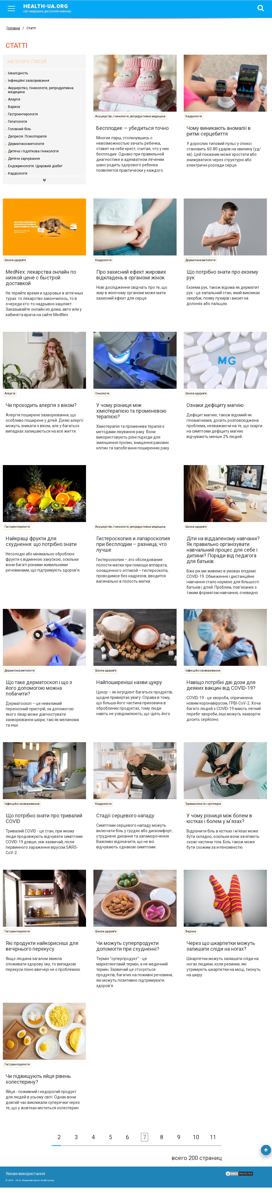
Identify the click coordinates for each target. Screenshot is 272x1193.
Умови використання (25, 1179)
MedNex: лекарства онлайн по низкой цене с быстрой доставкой (41, 277)
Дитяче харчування (24, 159)
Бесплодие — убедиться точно (131, 128)
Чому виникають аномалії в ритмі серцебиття (216, 131)
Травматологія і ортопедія (200, 809)
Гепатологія (17, 122)
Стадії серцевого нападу (124, 821)
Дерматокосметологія (26, 144)
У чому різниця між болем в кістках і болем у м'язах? (216, 824)
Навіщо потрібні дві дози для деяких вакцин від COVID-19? (218, 690)
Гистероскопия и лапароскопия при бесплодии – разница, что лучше (132, 549)
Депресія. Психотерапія (27, 136)
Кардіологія (18, 173)
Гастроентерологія (23, 114)
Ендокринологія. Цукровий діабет (35, 166)
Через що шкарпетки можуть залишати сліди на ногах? (218, 951)
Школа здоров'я (15, 260)
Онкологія (101, 398)
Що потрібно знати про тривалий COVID (33, 824)
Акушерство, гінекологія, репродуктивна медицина (41, 90)
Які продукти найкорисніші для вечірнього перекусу (42, 951)
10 (196, 1142)
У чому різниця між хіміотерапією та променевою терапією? (130, 416)
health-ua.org (51, 8)
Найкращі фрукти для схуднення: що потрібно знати (41, 546)
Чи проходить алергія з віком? (41, 411)
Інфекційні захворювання (29, 81)
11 (213, 1142)
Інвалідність (18, 73)
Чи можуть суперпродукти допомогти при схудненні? (126, 951)
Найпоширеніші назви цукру (128, 688)
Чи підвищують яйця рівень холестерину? (38, 1084)
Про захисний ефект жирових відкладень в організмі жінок (130, 275)
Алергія (14, 99)
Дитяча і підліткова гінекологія (33, 151)
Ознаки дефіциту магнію (212, 411)
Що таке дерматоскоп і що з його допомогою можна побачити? (39, 693)
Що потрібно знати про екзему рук (220, 275)
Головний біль (19, 129)
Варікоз (14, 107)
